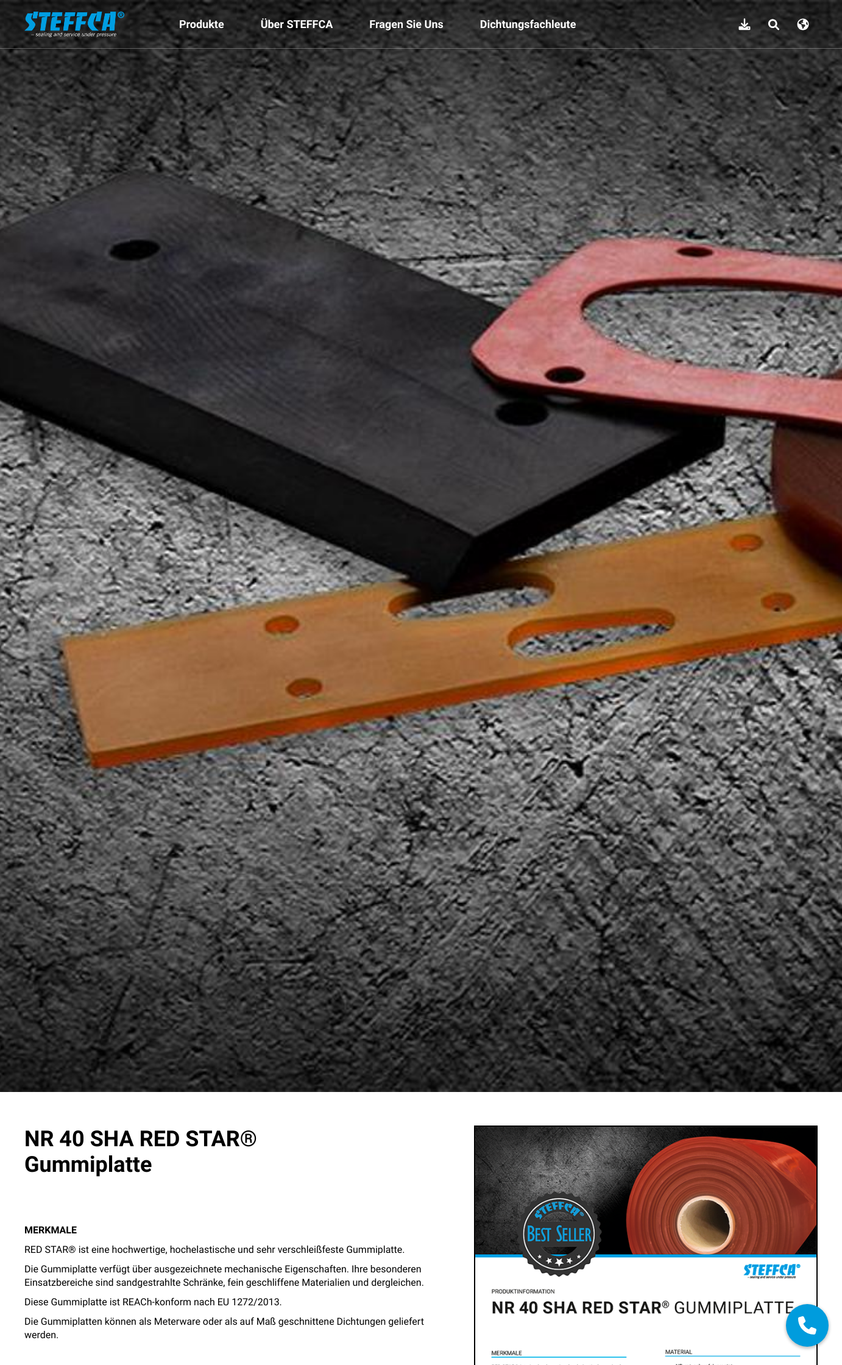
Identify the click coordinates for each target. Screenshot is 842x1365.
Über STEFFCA (297, 24)
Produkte (201, 24)
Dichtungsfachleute (528, 24)
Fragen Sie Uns (406, 24)
